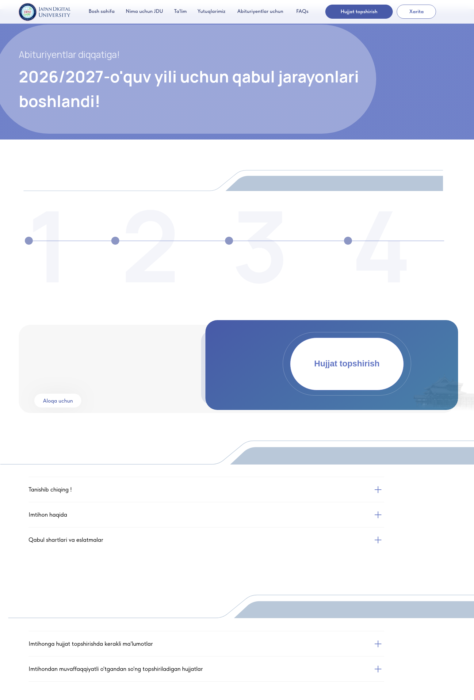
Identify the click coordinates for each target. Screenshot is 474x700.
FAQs (302, 11)
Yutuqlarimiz (211, 11)
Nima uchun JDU (144, 11)
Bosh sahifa (102, 11)
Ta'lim (180, 11)
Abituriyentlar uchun (260, 11)
